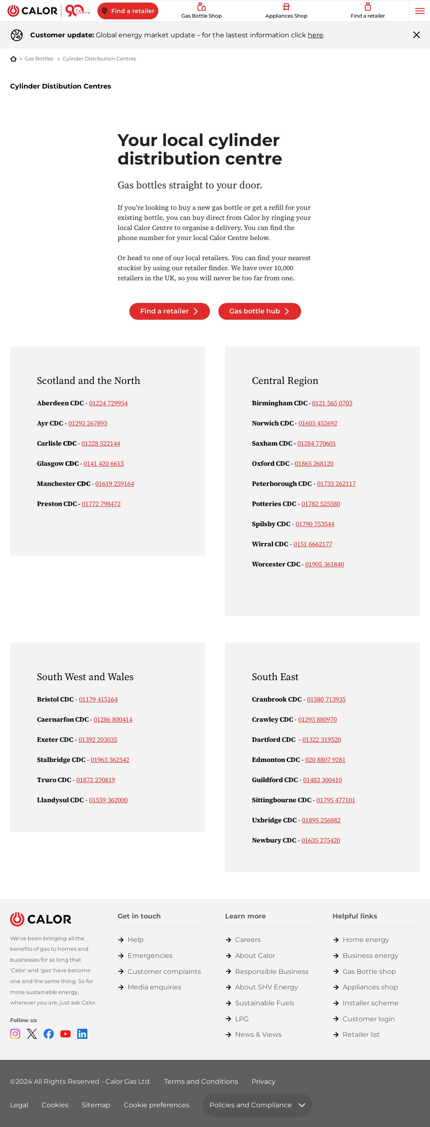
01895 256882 (321, 819)
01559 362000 (108, 799)
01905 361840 (324, 564)
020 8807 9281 (325, 759)
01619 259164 (114, 483)
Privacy (263, 1081)
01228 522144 (100, 443)
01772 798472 (101, 503)
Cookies (55, 1105)
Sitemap (96, 1105)
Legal (19, 1105)
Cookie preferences (156, 1105)
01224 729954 (108, 402)
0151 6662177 (313, 543)
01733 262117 (336, 483)
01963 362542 (110, 759)
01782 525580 (321, 503)
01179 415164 (98, 699)
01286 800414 (113, 719)
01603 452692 (318, 423)
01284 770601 (316, 443)
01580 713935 (326, 699)
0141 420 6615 (104, 463)
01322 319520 (321, 739)
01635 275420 (321, 840)
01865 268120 (314, 463)
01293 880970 (317, 719)
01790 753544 (315, 523)
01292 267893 (87, 423)
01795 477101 (336, 799)
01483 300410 (322, 779)
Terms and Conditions (201, 1081)
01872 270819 (95, 779)
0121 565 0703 (332, 402)
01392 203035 (98, 739)
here (315, 35)
